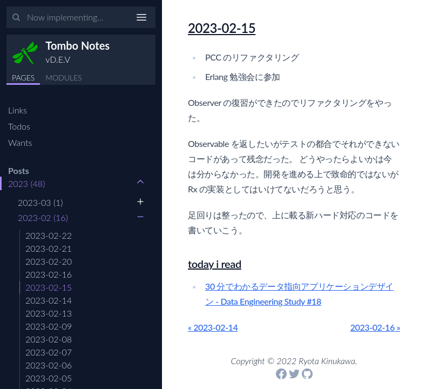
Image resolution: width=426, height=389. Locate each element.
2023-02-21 (48, 248)
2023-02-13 (48, 313)
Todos (19, 126)
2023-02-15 (48, 287)
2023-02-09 (48, 326)
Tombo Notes (77, 45)
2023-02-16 (48, 274)
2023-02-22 (48, 235)
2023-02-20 (48, 261)
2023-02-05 (48, 378)
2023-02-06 (48, 365)
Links (17, 110)
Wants (20, 142)
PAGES (23, 77)
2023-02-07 (48, 352)
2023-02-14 (48, 300)
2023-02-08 (48, 339)
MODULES (63, 77)
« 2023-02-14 (213, 327)
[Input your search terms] (80, 17)
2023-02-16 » (375, 327)
